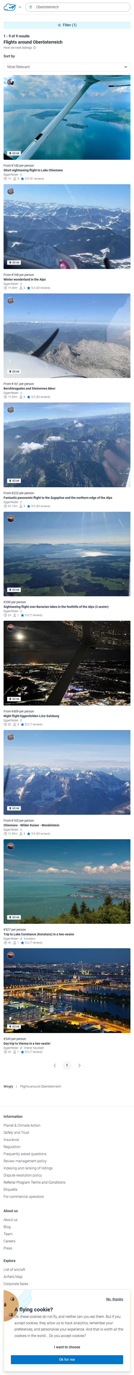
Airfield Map (13, 1277)
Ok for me (67, 1359)
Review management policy (25, 1161)
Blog (7, 1227)
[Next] (79, 1065)
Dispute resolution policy (23, 1175)
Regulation (12, 1147)
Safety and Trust (16, 1132)
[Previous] (54, 1065)
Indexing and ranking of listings (28, 1168)
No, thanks (114, 1299)
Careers (9, 1241)
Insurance (11, 1140)
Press (8, 1248)
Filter (67, 25)
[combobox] (77, 7)
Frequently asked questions (25, 1154)
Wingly (8, 1086)
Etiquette (10, 1189)
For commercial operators (24, 1197)
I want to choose (67, 1347)
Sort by (9, 56)
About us (11, 1220)
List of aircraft (14, 1270)
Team (8, 1234)
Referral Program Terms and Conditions (34, 1182)
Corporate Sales (16, 1284)
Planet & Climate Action (22, 1125)
